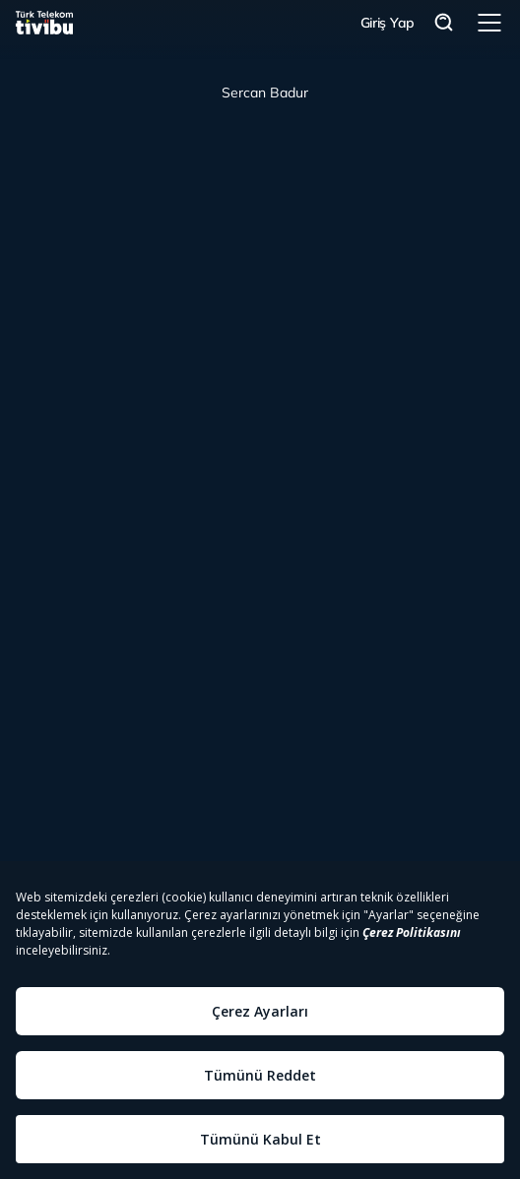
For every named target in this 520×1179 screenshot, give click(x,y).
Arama (444, 23)
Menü (489, 22)
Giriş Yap (387, 22)
